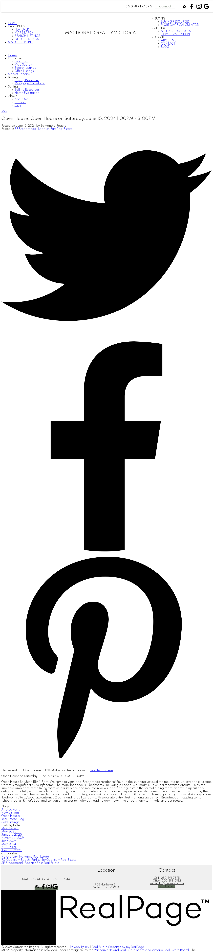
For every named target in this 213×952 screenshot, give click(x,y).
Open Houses (11, 815)
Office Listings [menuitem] (27, 39)
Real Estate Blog (12, 819)
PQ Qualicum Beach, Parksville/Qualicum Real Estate (39, 859)
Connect (165, 6)
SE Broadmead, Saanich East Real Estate (44, 128)
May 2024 (8, 844)
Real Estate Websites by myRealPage (118, 947)
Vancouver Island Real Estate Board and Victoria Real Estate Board (141, 950)
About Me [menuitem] (168, 40)
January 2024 (11, 850)
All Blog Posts (10, 809)
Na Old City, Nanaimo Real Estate (25, 856)
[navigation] (106, 80)
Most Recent (10, 828)
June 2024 (9, 841)
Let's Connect (166, 886)
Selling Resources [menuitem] (176, 31)
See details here (101, 770)
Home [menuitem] (12, 23)
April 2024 (9, 847)
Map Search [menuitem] (24, 32)
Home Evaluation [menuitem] (175, 34)
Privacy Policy (79, 947)
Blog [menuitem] (165, 46)
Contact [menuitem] (168, 43)
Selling (160, 28)
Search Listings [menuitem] (27, 36)
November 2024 (13, 837)
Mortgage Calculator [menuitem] (180, 24)
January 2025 (11, 834)
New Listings (10, 812)
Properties (16, 26)
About (159, 37)
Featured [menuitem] (22, 29)
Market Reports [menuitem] (20, 42)
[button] (185, 8)
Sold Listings (10, 822)
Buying (159, 18)
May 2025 (8, 831)
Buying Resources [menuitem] (175, 21)
